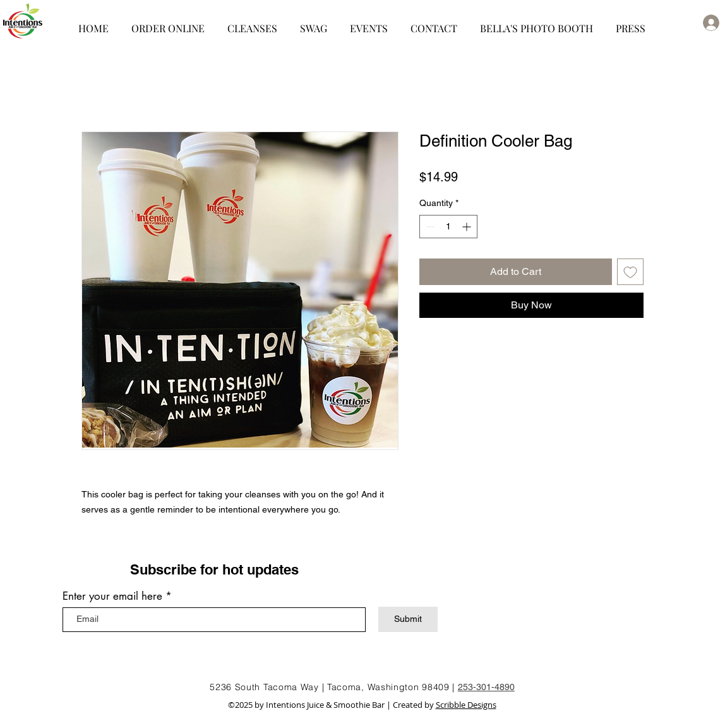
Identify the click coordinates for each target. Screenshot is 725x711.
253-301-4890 (486, 687)
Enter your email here (112, 596)
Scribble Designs (466, 704)
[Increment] (468, 227)
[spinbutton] (448, 227)
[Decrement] (429, 227)
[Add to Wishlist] (630, 271)
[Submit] (408, 619)
